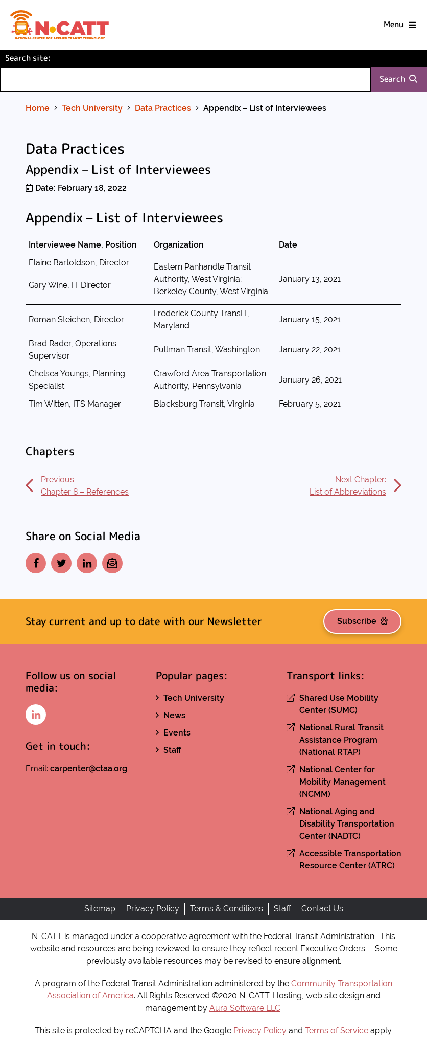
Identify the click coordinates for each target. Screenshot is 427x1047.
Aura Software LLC (244, 1008)
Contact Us (322, 909)
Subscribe (362, 621)
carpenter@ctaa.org (88, 768)
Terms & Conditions (226, 909)
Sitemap (99, 909)
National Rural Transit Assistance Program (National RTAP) (341, 740)
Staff (172, 750)
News (174, 715)
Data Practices (163, 108)
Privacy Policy (152, 909)
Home (38, 108)
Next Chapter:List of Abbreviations (355, 486)
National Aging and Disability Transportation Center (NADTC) (346, 824)
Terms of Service (336, 1030)
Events (177, 733)
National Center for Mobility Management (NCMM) (342, 782)
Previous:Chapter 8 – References (77, 486)
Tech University (92, 108)
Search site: (45, 57)
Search (398, 79)
